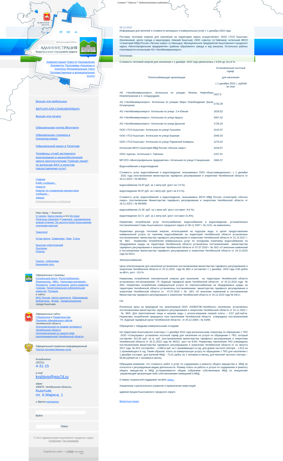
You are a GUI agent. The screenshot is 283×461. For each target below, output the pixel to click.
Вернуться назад (129, 401)
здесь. (170, 379)
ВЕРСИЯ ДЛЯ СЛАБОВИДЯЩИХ (58, 108)
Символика (58, 238)
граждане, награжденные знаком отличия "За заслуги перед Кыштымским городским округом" (63, 222)
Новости (72, 61)
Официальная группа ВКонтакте (57, 127)
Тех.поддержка (70, 441)
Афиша (40, 197)
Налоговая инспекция (73, 281)
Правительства (61, 317)
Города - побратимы (47, 261)
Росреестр (42, 284)
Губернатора (43, 317)
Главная (122, 2)
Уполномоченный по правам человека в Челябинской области (59, 328)
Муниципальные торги (81, 68)
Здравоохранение (71, 300)
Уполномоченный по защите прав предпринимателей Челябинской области (60, 335)
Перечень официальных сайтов (54, 320)
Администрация (56, 61)
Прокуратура (43, 281)
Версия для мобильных (51, 101)
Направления (86, 61)
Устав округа (43, 238)
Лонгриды (41, 248)
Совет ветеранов (59, 284)
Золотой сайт (10, 17)
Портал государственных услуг (53, 349)
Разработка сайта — (63, 451)
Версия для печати (48, 116)
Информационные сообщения (153, 2)
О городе (41, 216)
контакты (52, 401)
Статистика (55, 441)
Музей (55, 300)
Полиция (53, 291)
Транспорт (42, 232)
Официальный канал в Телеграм (58, 146)
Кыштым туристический (49, 245)
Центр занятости (61, 297)
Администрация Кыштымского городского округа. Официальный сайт (65, 46)
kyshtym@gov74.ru (52, 377)
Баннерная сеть (45, 264)
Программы (72, 65)
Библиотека (43, 300)
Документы (57, 65)
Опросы (40, 251)
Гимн (69, 238)
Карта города (55, 216)
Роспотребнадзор (69, 278)
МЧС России (43, 297)
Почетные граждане (47, 219)
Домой (61, 32)
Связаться (68, 32)
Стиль (76, 238)
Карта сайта (76, 32)
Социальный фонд (46, 278)
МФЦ (56, 281)
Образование (80, 297)
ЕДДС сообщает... (46, 182)
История (74, 216)
